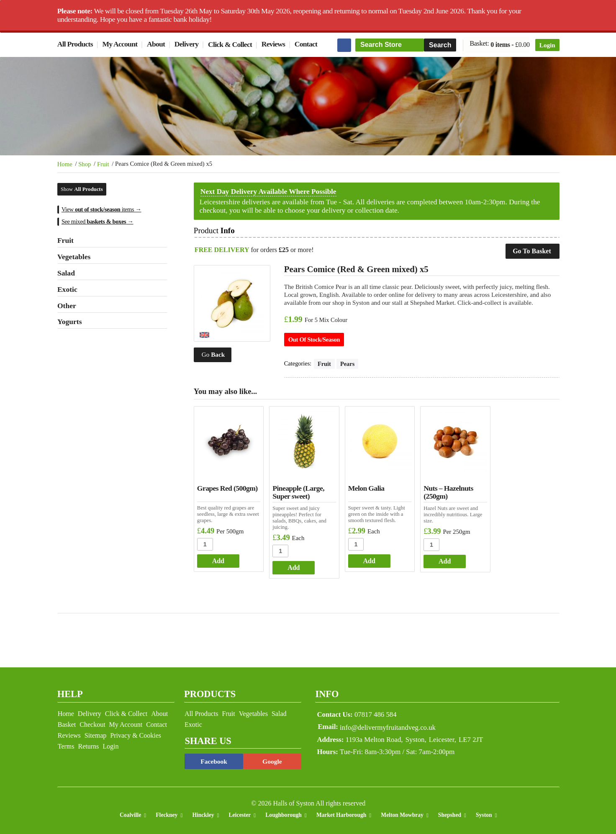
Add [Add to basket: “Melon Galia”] (368, 558)
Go (214, 350)
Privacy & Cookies (135, 733)
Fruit (103, 164)
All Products (75, 44)
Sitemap (95, 733)
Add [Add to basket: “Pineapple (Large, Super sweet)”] (293, 565)
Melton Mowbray (402, 813)
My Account (120, 44)
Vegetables (251, 712)
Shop (84, 164)
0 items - (509, 45)
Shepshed (449, 813)
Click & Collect (230, 44)
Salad (277, 712)
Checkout (92, 722)
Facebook (212, 759)
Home (64, 164)
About (156, 44)
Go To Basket (532, 250)
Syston (484, 813)
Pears (349, 363)
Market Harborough (341, 813)
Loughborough (283, 813)
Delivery (187, 44)
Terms (66, 744)
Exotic (191, 722)
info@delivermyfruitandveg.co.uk (391, 725)
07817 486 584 (360, 713)
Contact (306, 44)
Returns (88, 744)
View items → (101, 209)
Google (270, 759)
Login (547, 45)
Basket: (479, 44)
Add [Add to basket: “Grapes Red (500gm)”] (220, 558)
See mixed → (97, 221)
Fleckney (166, 813)
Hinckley (203, 813)
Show (82, 189)
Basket (67, 722)
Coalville (130, 813)
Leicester (239, 813)
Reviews (273, 44)
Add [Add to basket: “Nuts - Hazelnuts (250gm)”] (442, 559)
